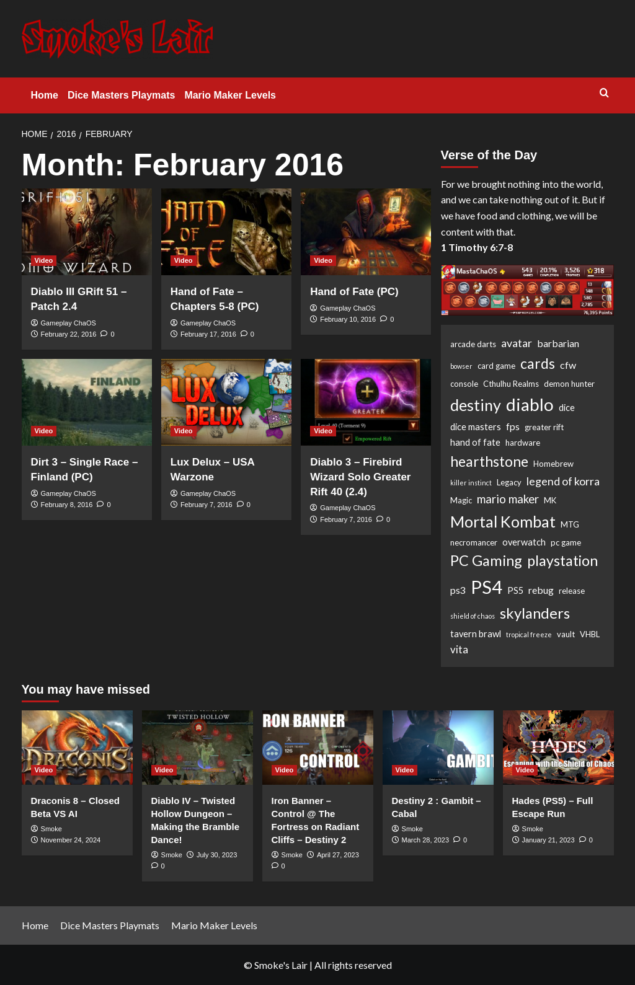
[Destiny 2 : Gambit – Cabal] (438, 747)
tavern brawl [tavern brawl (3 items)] (475, 634)
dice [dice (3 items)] (567, 407)
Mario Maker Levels (230, 95)
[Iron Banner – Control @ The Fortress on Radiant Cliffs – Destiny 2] (317, 747)
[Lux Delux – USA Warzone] (226, 402)
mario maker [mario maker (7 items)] (508, 499)
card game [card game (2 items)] (496, 366)
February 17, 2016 (208, 334)
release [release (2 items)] (572, 591)
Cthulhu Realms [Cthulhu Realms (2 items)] (511, 384)
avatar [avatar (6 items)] (516, 343)
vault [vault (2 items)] (566, 634)
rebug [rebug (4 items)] (541, 590)
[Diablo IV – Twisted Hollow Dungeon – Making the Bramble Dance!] (197, 747)
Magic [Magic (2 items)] (461, 500)
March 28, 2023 (425, 840)
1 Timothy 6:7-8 (477, 247)
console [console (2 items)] (464, 384)
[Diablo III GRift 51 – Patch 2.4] (87, 231)
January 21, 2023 (548, 840)
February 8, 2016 (67, 504)
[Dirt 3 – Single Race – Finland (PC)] (87, 402)
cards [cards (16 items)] (537, 363)
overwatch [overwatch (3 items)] (524, 542)
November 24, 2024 (71, 840)
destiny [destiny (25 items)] (475, 404)
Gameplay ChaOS (68, 323)
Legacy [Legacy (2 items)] (509, 482)
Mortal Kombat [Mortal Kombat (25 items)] (503, 521)
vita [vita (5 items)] (459, 649)
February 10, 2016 (348, 319)
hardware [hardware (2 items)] (522, 443)
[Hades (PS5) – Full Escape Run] (558, 747)
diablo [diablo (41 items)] (530, 404)
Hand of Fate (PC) (354, 292)
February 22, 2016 (69, 334)
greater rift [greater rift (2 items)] (544, 427)
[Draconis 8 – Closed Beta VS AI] (77, 747)
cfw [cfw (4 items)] (568, 365)
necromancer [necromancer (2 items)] (473, 542)
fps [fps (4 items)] (513, 426)
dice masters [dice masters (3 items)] (475, 427)
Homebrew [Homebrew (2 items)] (553, 464)
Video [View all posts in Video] (44, 260)
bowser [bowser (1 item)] (461, 366)
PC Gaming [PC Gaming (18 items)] (486, 560)
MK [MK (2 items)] (550, 500)
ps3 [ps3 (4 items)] (458, 590)
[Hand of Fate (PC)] (366, 231)
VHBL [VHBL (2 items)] (590, 634)
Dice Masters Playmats (121, 95)
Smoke (51, 829)
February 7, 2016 (206, 504)
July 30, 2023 (217, 855)
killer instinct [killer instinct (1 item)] (471, 483)
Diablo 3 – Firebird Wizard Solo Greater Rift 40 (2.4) (360, 477)
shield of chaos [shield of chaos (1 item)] (472, 616)
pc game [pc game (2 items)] (566, 542)
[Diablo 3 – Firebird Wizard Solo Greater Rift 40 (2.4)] (366, 402)
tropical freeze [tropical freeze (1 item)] (529, 634)
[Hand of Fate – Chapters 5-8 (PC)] (226, 231)
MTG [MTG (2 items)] (570, 524)
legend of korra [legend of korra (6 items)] (563, 481)
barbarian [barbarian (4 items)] (558, 343)
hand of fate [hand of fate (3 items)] (475, 442)
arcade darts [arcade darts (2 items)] (473, 344)
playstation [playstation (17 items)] (562, 560)
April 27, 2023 (338, 855)
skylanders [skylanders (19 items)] (535, 613)
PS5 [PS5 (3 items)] (515, 590)
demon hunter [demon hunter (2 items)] (569, 384)
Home (44, 95)
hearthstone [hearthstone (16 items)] (489, 461)
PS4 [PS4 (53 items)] (486, 587)
